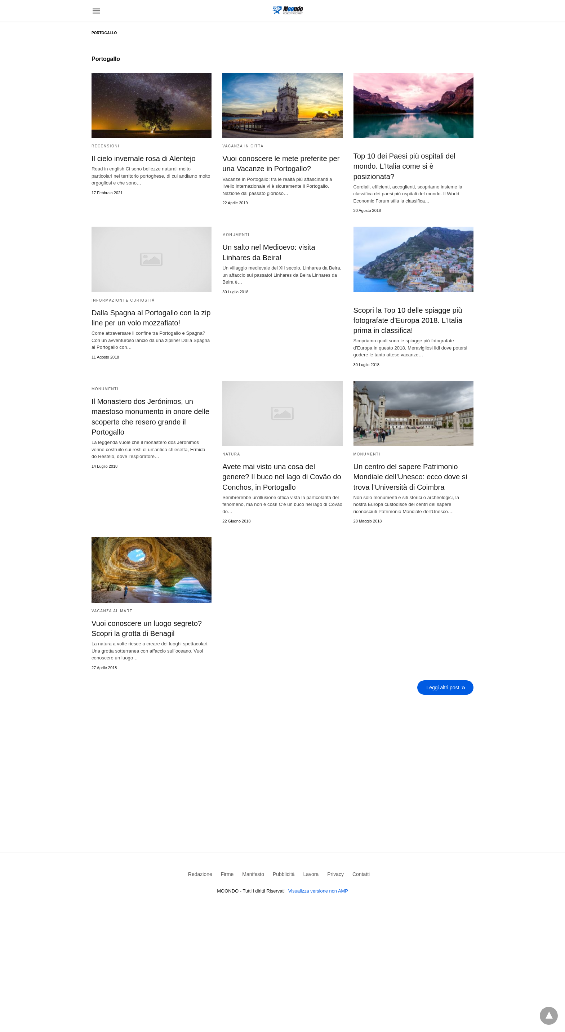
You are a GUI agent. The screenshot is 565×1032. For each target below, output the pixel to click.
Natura (231, 453)
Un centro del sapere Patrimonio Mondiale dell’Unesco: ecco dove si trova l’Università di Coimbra (409, 476)
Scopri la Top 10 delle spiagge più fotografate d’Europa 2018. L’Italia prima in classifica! (407, 320)
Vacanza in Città (242, 146)
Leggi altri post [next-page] (443, 686)
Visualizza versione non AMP (318, 890)
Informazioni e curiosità (123, 300)
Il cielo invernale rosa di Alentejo (143, 159)
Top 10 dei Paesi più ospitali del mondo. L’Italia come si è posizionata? (403, 166)
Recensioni (105, 146)
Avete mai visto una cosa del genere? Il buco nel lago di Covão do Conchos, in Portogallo (282, 476)
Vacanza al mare (112, 610)
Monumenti (235, 235)
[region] (282, 758)
